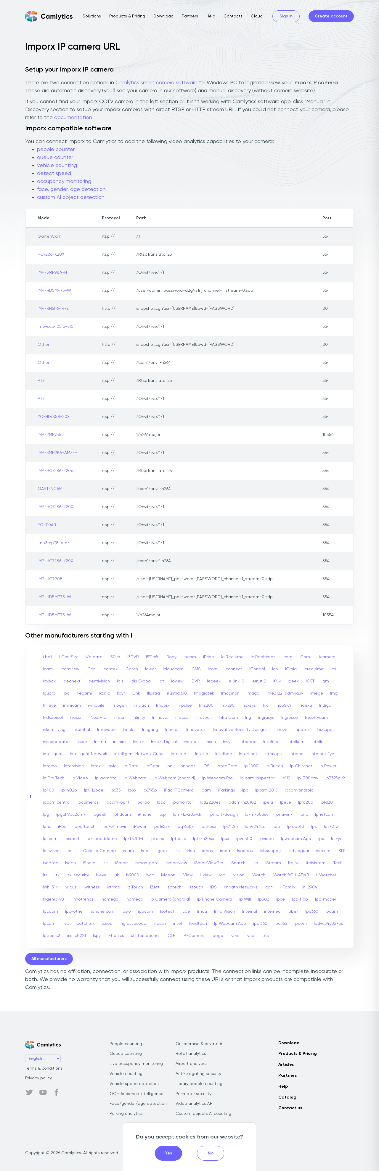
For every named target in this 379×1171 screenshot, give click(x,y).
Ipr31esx (208, 827)
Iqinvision (52, 851)
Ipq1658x (185, 827)
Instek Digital (164, 742)
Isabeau (245, 851)
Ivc (66, 924)
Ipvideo (266, 839)
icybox (49, 681)
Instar (138, 742)
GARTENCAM (50, 489)
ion (169, 766)
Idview (177, 681)
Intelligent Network (88, 754)
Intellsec (223, 754)
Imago (253, 693)
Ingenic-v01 (54, 899)
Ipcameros (88, 802)
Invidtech (198, 924)
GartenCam (50, 236)
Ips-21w (331, 827)
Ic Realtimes (263, 657)
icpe (186, 911)
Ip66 (132, 790)
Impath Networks (240, 887)
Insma (100, 742)
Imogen (119, 705)
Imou (202, 911)
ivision (238, 875)
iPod (62, 827)
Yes (168, 1153)
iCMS (196, 669)
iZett (155, 887)
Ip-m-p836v (256, 814)
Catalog (287, 1097)
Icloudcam (173, 669)
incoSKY (284, 705)
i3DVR (133, 657)
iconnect (233, 669)
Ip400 (48, 790)
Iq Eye (337, 839)
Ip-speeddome (102, 839)
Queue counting (126, 1054)
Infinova (159, 718)
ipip (162, 814)
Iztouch (196, 887)
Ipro (276, 827)
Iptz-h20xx (203, 839)
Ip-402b (69, 790)
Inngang (150, 730)
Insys (227, 742)
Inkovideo (106, 730)
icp (275, 669)
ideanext (72, 681)
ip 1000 (251, 766)
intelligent (53, 754)
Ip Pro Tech (54, 778)
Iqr (70, 851)
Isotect (167, 911)
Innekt (129, 730)
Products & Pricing (127, 16)
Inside (81, 742)
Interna (296, 754)
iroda (225, 851)
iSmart (121, 863)
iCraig (291, 669)
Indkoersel (53, 718)
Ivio (222, 875)
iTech (338, 863)
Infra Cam (228, 718)
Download (163, 16)
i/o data (94, 657)
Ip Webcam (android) (174, 778)
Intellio (201, 754)
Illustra (153, 693)
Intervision (74, 766)
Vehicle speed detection (134, 1084)
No (210, 1153)
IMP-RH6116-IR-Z (53, 308)
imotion (141, 705)
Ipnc (304, 814)
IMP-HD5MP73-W (54, 290)
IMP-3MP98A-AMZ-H (57, 453)
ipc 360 (260, 924)
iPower (139, 827)
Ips (314, 827)
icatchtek (85, 924)
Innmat (172, 730)
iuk (116, 875)
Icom (213, 669)
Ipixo (126, 911)
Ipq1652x (161, 827)
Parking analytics (126, 1114)
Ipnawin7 (284, 814)
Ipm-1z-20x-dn (187, 814)
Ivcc (150, 875)
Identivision (99, 681)
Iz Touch (135, 887)
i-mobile (96, 705)
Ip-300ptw (307, 778)
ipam (206, 790)
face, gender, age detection (71, 189)
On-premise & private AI (199, 1044)
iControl (257, 669)
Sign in (286, 16)
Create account (331, 16)
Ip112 (286, 778)
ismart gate (147, 863)
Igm (325, 681)
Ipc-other (74, 911)
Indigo (325, 705)
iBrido (208, 657)
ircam (128, 851)
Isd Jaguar (298, 851)
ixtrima (113, 887)
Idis (120, 681)
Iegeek (214, 681)
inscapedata (55, 742)
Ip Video (80, 778)
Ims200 (206, 705)
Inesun (76, 718)
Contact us (290, 1108)
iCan (91, 669)
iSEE (341, 851)
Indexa (305, 705)
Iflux (277, 681)
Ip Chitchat (301, 766)
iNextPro (98, 718)
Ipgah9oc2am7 (71, 814)
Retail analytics (191, 1054)
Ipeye (285, 802)
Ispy (97, 936)
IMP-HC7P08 (50, 579)
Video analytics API (194, 1104)
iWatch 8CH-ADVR (290, 875)
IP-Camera (194, 936)
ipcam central (56, 802)
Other (43, 345)
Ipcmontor (182, 802)
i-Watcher (326, 875)
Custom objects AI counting (203, 1114)
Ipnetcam (324, 814)
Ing (248, 718)
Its (45, 875)
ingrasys (266, 718)
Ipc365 (280, 924)
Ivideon (168, 875)
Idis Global (141, 681)
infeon (119, 718)
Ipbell (293, 911)
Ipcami (49, 924)
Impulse (184, 705)
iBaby (171, 657)
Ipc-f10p (300, 899)
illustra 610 (177, 693)
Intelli (316, 742)
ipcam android (299, 790)
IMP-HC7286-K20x (55, 471)
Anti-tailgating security (198, 1074)
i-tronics (116, 936)
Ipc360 (311, 911)
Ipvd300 (244, 839)
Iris (177, 851)
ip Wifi (245, 899)
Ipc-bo (143, 802)
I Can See (69, 657)
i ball (47, 657)
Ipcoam (50, 911)
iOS (206, 766)
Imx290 (228, 705)
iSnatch (237, 863)
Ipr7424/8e (255, 827)
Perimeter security (193, 1094)
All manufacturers (49, 959)
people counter (56, 149)
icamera (327, 657)
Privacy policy (38, 1078)
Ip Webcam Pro (217, 778)
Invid (112, 766)
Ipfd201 (327, 802)
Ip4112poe (93, 790)
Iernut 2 (258, 681)
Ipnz (47, 827)
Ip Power (327, 766)
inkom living (54, 730)
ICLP (171, 936)
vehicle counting (57, 165)
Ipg (46, 814)
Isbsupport (270, 851)
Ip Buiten (274, 766)
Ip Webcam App (230, 924)
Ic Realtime (232, 657)
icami (48, 669)
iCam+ (305, 657)
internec (272, 911)
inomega (109, 899)
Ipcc (161, 802)
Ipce (280, 899)
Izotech (174, 887)
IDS (213, 887)
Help (210, 16)
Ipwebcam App (296, 839)
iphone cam (103, 911)
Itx (57, 875)
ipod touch (84, 827)
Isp (255, 863)
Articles (286, 1065)
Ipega (217, 936)
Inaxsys (249, 705)
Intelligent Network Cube (139, 754)
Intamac (248, 742)
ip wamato (106, 778)
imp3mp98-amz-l (55, 543)
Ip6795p (150, 790)
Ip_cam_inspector (257, 778)
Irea (144, 851)
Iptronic (178, 839)
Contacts (233, 16)
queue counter (55, 157)
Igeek (293, 681)
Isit (105, 863)
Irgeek (161, 851)
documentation (73, 117)
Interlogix (273, 754)
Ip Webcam (135, 778)
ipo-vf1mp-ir (114, 827)
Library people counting (199, 1084)
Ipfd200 (305, 802)
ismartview (176, 863)
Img (334, 693)
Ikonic (104, 693)
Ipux (225, 839)
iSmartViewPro (208, 863)
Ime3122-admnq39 (284, 693)
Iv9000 (132, 875)
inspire (119, 742)
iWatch (258, 875)
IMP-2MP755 (49, 435)
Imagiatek (204, 693)
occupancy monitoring (64, 181)
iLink (136, 693)
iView (187, 875)
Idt (161, 681)
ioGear (152, 766)
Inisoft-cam (316, 718)
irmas (207, 851)
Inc (266, 705)
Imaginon (230, 693)
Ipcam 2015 (266, 790)
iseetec (50, 863)
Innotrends (83, 899)
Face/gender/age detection (138, 1104)
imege (316, 693)
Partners (190, 16)
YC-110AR (47, 525)
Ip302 (263, 899)
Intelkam (296, 742)
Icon (268, 887)
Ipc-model (325, 899)
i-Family (287, 887)
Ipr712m (230, 827)
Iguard (49, 693)
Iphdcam (122, 814)
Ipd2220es (210, 802)
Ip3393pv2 (335, 778)
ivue (250, 936)
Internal (249, 911)
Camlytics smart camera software (156, 82)
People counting (126, 1044)
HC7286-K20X (51, 254)
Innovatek (196, 730)
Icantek (110, 669)
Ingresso (289, 718)
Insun (211, 742)
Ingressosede (133, 924)
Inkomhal (81, 730)
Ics (333, 669)
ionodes (187, 766)
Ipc (245, 790)
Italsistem (315, 863)
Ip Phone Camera (214, 899)
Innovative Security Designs (240, 730)
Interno (50, 766)
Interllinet (248, 754)
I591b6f (152, 657)
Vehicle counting (126, 1074)
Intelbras (271, 742)
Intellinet (179, 754)
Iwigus (71, 887)
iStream (273, 863)
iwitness (92, 887)
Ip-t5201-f (133, 839)
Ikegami (84, 693)
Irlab (191, 851)
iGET (310, 681)
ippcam (145, 911)
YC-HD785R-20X (54, 417)
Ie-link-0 (236, 681)
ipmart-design (223, 814)
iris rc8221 (76, 936)
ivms (234, 936)
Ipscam (50, 839)
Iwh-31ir (50, 887)
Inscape (325, 730)
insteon (191, 742)
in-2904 (309, 887)
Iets (265, 936)
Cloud (257, 16)
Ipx (321, 839)
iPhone (145, 814)
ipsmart (72, 839)
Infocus (181, 718)
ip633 (115, 790)
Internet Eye (322, 754)
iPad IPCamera (179, 790)
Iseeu (70, 863)
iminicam (72, 705)
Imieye (49, 705)
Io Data (131, 766)
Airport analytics (192, 1064)
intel (177, 924)
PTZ (41, 381)
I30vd (115, 657)
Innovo (281, 730)
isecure (323, 851)
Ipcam (331, 911)
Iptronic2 (51, 936)
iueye (101, 875)
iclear (150, 669)
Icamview (70, 669)
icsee (107, 924)
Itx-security (78, 875)
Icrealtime (314, 669)
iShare (89, 863)
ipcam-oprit (117, 802)
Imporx (162, 705)
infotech (203, 718)
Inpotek (302, 730)
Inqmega (134, 899)
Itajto (293, 863)
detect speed (54, 173)
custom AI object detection (71, 197)
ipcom (300, 924)
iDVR (195, 681)
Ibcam (190, 657)
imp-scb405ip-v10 (55, 327)
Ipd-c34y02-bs (328, 924)
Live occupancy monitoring (136, 1064)
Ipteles (157, 839)
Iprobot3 (295, 827)
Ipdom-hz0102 (242, 802)
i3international (145, 936)
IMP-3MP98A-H (52, 272)
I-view (206, 875)
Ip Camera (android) (170, 899)
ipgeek (99, 814)
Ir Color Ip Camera (98, 851)
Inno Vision (224, 911)
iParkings (226, 790)
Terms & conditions (43, 1068)
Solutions (92, 16)
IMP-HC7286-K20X (55, 507)
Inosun (159, 924)
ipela (268, 802)
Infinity (139, 718)
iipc (65, 693)
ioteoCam (227, 766)
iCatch (131, 669)
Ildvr (121, 693)
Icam (287, 657)
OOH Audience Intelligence (136, 1094)
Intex (96, 766)
